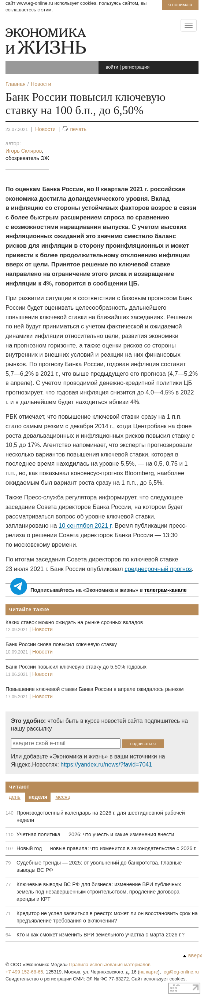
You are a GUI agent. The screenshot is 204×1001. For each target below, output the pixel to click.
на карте (149, 972)
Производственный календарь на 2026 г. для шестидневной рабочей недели (100, 816)
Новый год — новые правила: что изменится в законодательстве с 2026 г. (106, 848)
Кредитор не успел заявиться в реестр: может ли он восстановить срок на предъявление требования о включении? (107, 917)
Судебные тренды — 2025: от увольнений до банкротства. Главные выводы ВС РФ (99, 866)
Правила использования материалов (110, 964)
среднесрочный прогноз (158, 568)
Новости (45, 129)
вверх (192, 955)
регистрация (135, 67)
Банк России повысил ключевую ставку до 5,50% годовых (75, 667)
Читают (19, 787)
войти (112, 67)
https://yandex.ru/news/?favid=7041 (106, 764)
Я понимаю (180, 4)
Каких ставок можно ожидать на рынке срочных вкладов (74, 622)
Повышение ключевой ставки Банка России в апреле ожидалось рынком (94, 689)
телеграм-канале (165, 590)
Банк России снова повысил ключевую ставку (61, 644)
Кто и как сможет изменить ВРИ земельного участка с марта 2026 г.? (100, 935)
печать (74, 129)
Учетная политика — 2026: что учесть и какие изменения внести (95, 834)
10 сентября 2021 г (85, 525)
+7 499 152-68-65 (24, 972)
